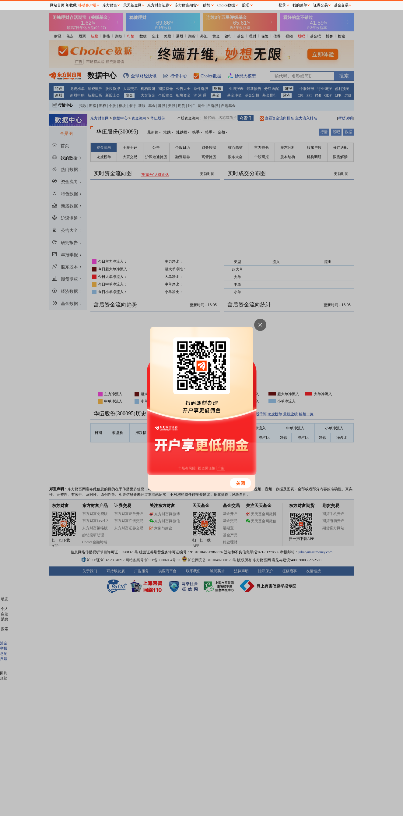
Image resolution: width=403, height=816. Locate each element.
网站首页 (57, 5)
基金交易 (341, 5)
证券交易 (320, 5)
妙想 (206, 5)
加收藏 (71, 5)
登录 (282, 5)
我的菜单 (300, 5)
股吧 (245, 5)
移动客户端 (87, 5)
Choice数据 (226, 5)
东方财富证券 (158, 5)
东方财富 (110, 5)
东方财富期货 (186, 5)
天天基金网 (132, 5)
